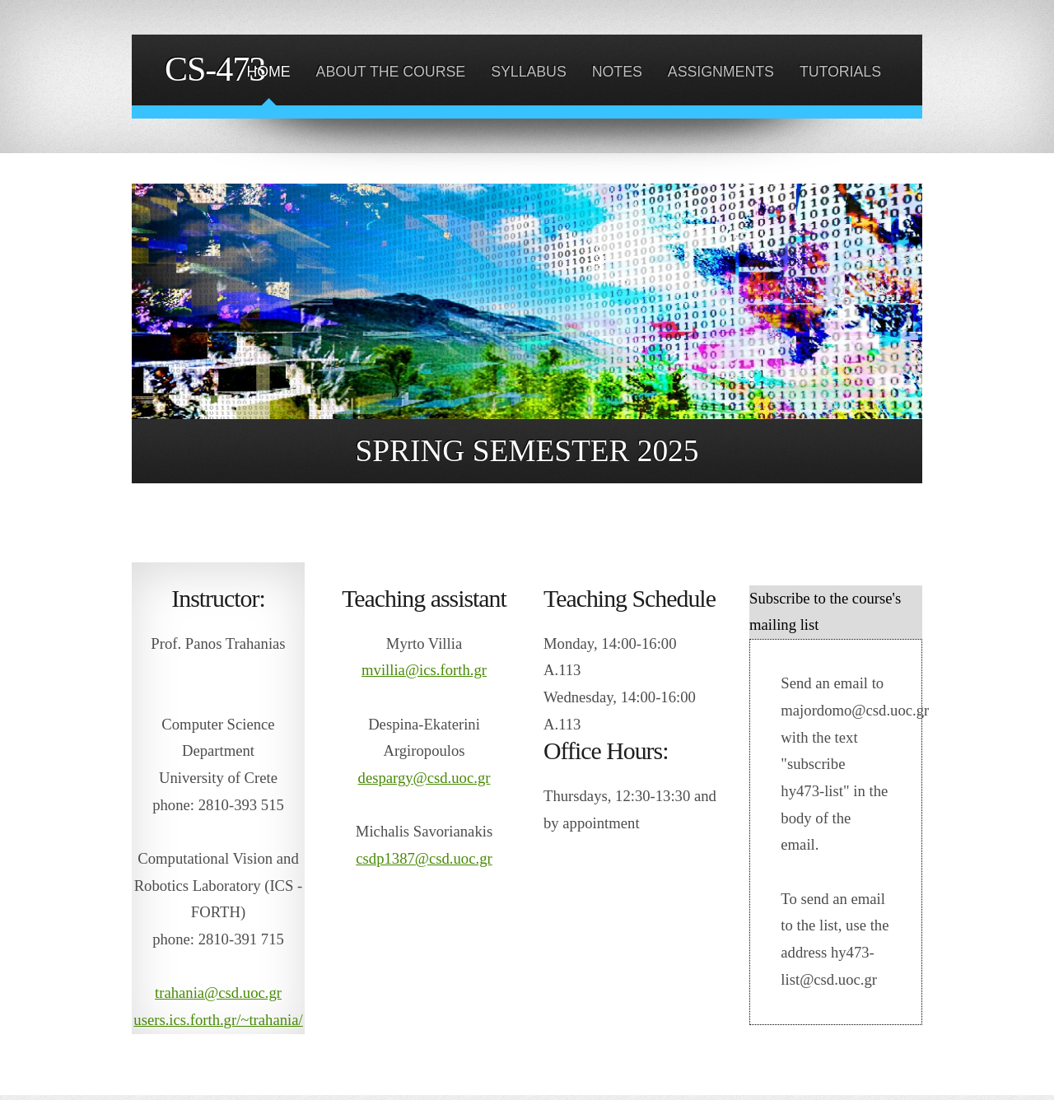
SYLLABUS (529, 71)
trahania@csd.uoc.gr (218, 992)
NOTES (617, 71)
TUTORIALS (840, 71)
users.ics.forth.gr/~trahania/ (217, 1019)
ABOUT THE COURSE (391, 71)
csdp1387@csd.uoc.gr (424, 858)
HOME (268, 71)
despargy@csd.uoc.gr (424, 777)
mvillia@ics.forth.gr (424, 669)
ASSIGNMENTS (721, 71)
